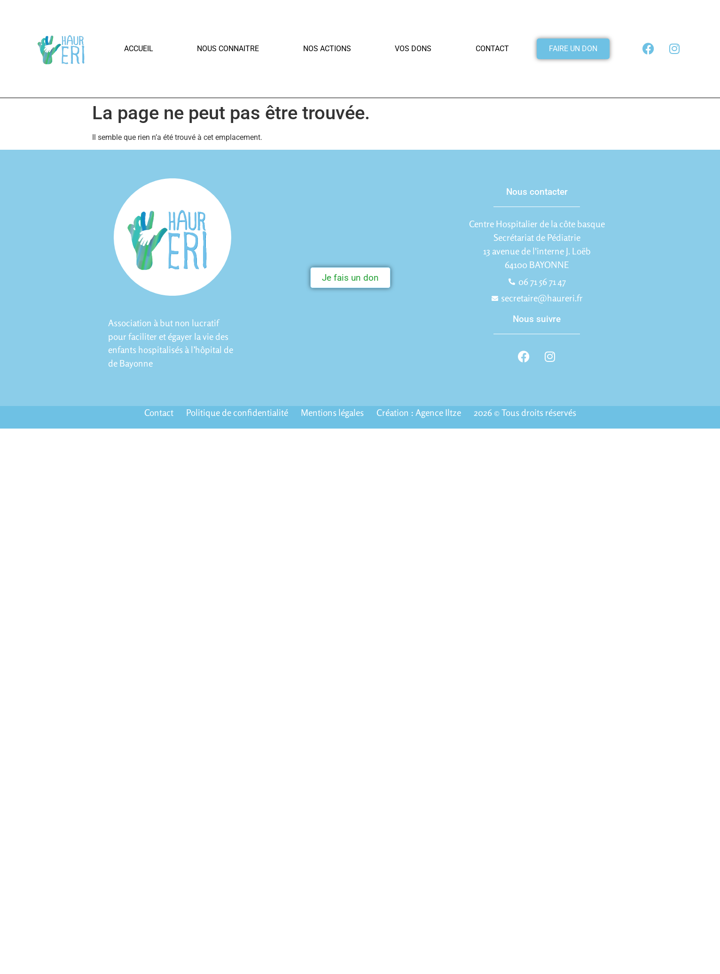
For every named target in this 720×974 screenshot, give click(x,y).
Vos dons (413, 48)
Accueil (138, 48)
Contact (492, 48)
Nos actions (327, 48)
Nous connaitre (228, 48)
